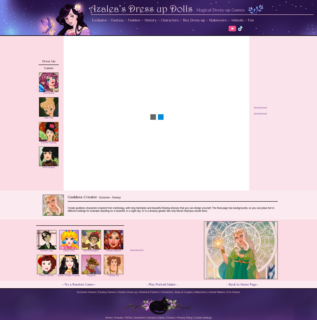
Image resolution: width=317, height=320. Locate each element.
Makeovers (218, 20)
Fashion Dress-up (127, 292)
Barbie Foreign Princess (69, 274)
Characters (170, 20)
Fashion (134, 20)
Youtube (118, 317)
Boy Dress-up (194, 20)
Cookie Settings (203, 317)
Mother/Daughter (91, 250)
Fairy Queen (48, 92)
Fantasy (117, 20)
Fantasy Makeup (113, 250)
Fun (251, 20)
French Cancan (46, 274)
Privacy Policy (184, 317)
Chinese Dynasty (48, 142)
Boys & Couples (184, 292)
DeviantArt (140, 317)
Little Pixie (48, 117)
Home (108, 317)
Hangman (91, 274)
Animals (237, 20)
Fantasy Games (107, 292)
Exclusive (99, 20)
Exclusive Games (86, 292)
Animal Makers (217, 292)
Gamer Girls (69, 250)
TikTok (128, 317)
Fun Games (233, 292)
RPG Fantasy (48, 166)
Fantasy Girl (113, 274)
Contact (170, 317)
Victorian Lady (46, 250)
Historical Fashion (149, 292)
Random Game (155, 317)
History (151, 20)
